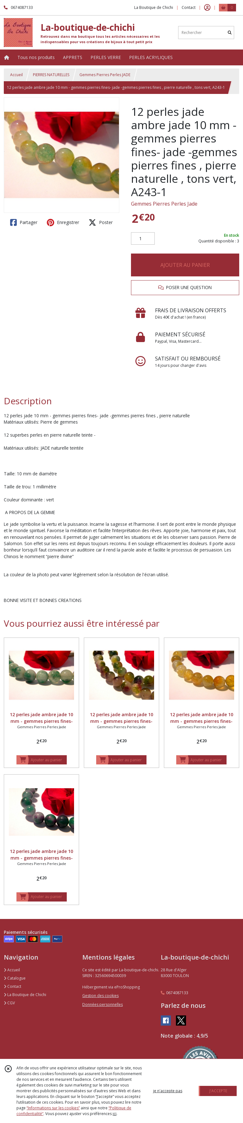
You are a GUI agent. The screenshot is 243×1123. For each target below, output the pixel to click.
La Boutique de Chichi (25, 994)
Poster (101, 222)
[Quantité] (143, 238)
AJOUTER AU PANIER (185, 264)
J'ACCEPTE (218, 1090)
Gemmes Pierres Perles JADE (104, 74)
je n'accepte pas (167, 1090)
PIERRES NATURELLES (51, 74)
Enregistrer (63, 222)
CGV (9, 1003)
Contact (189, 7)
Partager (23, 222)
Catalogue (15, 978)
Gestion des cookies (100, 995)
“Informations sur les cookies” (53, 1108)
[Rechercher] (230, 32)
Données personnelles (102, 1004)
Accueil (16, 74)
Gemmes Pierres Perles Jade (164, 203)
